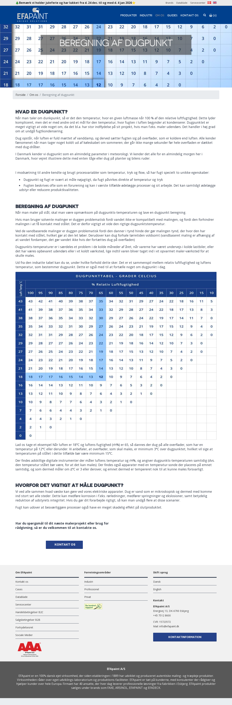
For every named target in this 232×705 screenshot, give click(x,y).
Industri (146, 15)
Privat (87, 599)
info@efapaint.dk (169, 629)
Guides (172, 15)
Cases (18, 592)
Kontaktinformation (184, 640)
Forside (21, 95)
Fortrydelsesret (24, 630)
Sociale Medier (24, 637)
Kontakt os (189, 15)
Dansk (157, 584)
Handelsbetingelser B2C (29, 614)
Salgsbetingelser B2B (27, 622)
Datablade (181, 2)
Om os (159, 15)
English (157, 592)
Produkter (128, 15)
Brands (169, 2)
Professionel (91, 592)
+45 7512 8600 (162, 618)
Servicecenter (197, 2)
